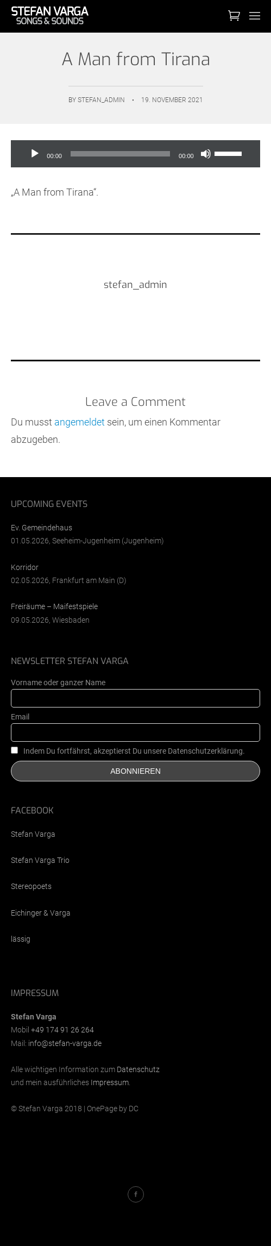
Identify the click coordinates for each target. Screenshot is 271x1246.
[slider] (120, 153)
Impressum (110, 1082)
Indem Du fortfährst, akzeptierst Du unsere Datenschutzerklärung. (128, 751)
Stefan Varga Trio (40, 860)
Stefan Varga (33, 834)
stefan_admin (101, 100)
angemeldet (79, 422)
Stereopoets (31, 886)
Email (20, 716)
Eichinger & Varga (41, 913)
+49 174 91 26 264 (62, 1029)
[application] (135, 153)
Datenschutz (138, 1069)
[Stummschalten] (205, 153)
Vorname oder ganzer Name (58, 682)
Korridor (25, 567)
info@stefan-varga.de (65, 1043)
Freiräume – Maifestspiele (54, 606)
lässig (20, 939)
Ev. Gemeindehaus (41, 527)
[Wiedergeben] (34, 153)
